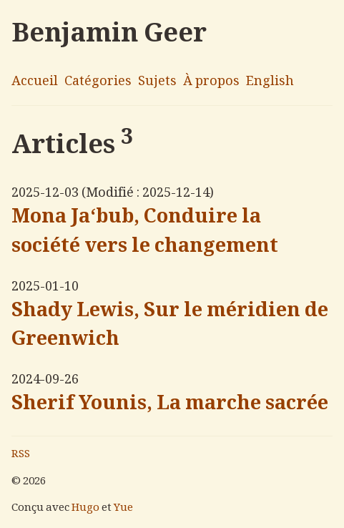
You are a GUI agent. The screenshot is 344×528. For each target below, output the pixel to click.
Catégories (98, 82)
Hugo (85, 508)
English (270, 82)
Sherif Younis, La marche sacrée (169, 404)
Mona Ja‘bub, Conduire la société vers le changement (144, 233)
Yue (123, 508)
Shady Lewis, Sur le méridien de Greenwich (169, 326)
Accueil (34, 82)
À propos (211, 82)
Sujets (157, 82)
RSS (20, 455)
